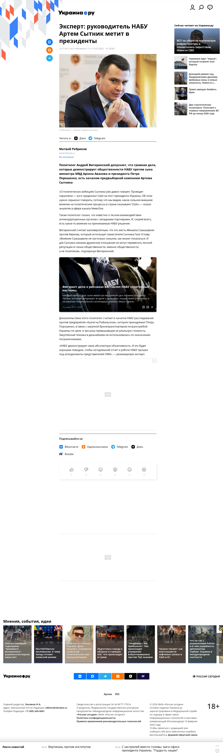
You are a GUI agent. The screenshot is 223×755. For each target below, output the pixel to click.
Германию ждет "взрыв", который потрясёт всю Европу (203, 61)
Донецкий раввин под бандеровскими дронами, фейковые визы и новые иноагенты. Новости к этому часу (203, 78)
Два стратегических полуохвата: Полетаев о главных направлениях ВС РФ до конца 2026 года (204, 109)
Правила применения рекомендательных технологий (109, 721)
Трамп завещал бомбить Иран (203, 91)
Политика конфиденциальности (96, 717)
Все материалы (66, 157)
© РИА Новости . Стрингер (69, 130)
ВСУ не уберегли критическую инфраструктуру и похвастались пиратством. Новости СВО (196, 45)
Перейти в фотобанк (90, 130)
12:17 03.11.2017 (67, 48)
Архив (108, 694)
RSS (117, 694)
